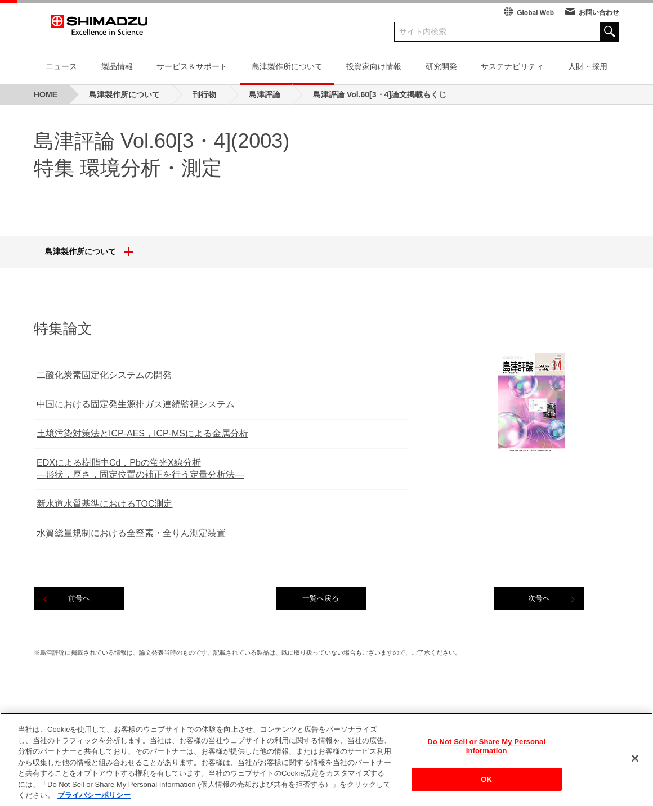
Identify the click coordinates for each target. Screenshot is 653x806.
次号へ (539, 598)
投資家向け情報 (373, 66)
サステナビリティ (512, 66)
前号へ (79, 598)
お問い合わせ (599, 12)
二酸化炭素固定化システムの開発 (104, 375)
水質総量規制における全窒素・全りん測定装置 (131, 533)
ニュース (61, 66)
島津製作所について (287, 66)
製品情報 (117, 66)
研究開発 (441, 66)
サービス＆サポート (191, 66)
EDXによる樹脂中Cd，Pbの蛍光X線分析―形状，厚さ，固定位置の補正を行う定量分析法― (140, 468)
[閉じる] (635, 764)
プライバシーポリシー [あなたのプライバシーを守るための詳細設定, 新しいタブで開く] (94, 801)
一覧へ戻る (320, 598)
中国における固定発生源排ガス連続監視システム (136, 404)
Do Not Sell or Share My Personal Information (486, 752)
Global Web (535, 13)
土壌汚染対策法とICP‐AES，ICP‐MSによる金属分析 (142, 433)
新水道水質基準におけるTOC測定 (104, 503)
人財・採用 (587, 66)
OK (486, 785)
